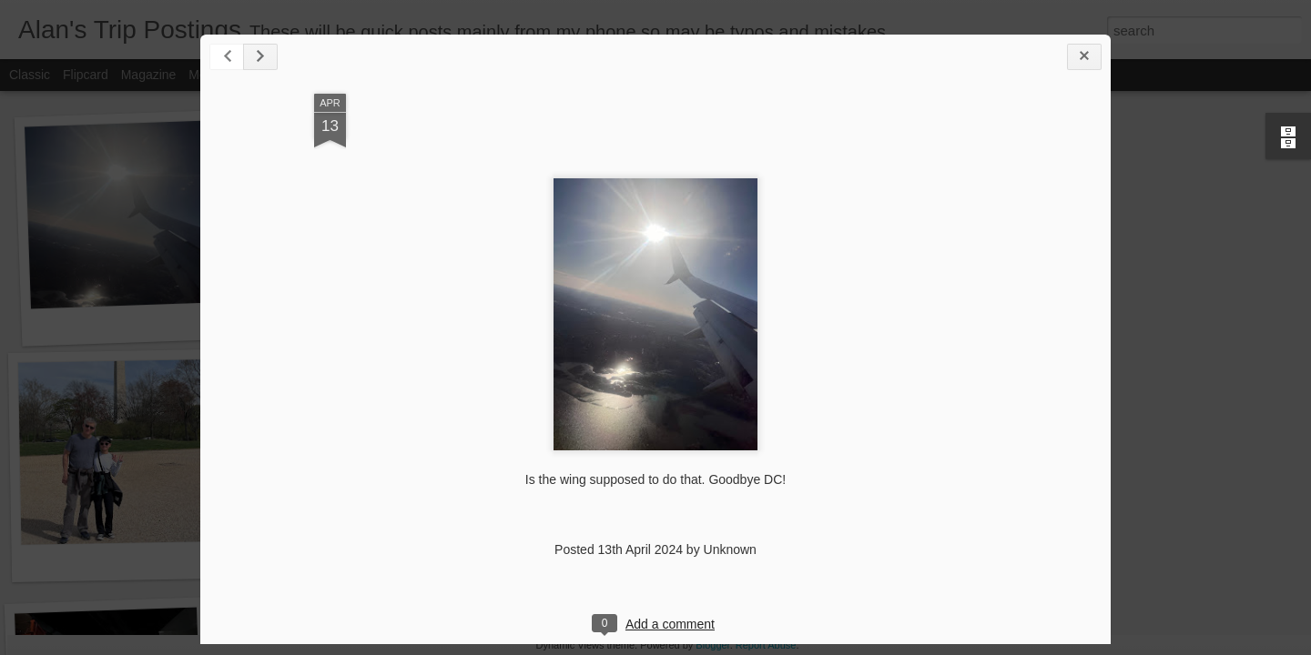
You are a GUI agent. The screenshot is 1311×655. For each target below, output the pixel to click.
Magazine (149, 74)
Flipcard (85, 74)
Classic (29, 74)
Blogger (712, 645)
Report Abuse (766, 645)
